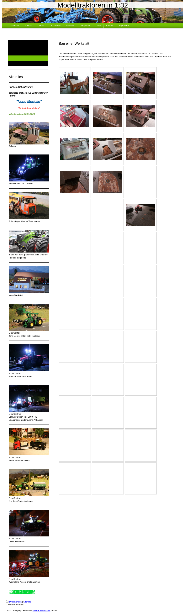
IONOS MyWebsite (41, 610)
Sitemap (27, 602)
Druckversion (14, 602)
